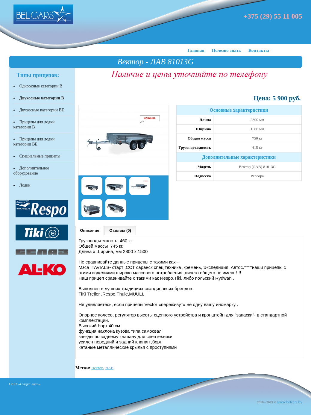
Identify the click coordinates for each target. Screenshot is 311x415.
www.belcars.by (289, 402)
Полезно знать (226, 50)
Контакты (258, 50)
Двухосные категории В (41, 98)
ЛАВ (109, 368)
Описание (89, 230)
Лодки (25, 185)
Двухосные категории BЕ (41, 110)
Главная (196, 50)
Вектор (97, 368)
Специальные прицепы (39, 156)
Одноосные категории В (41, 86)
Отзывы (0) (120, 230)
